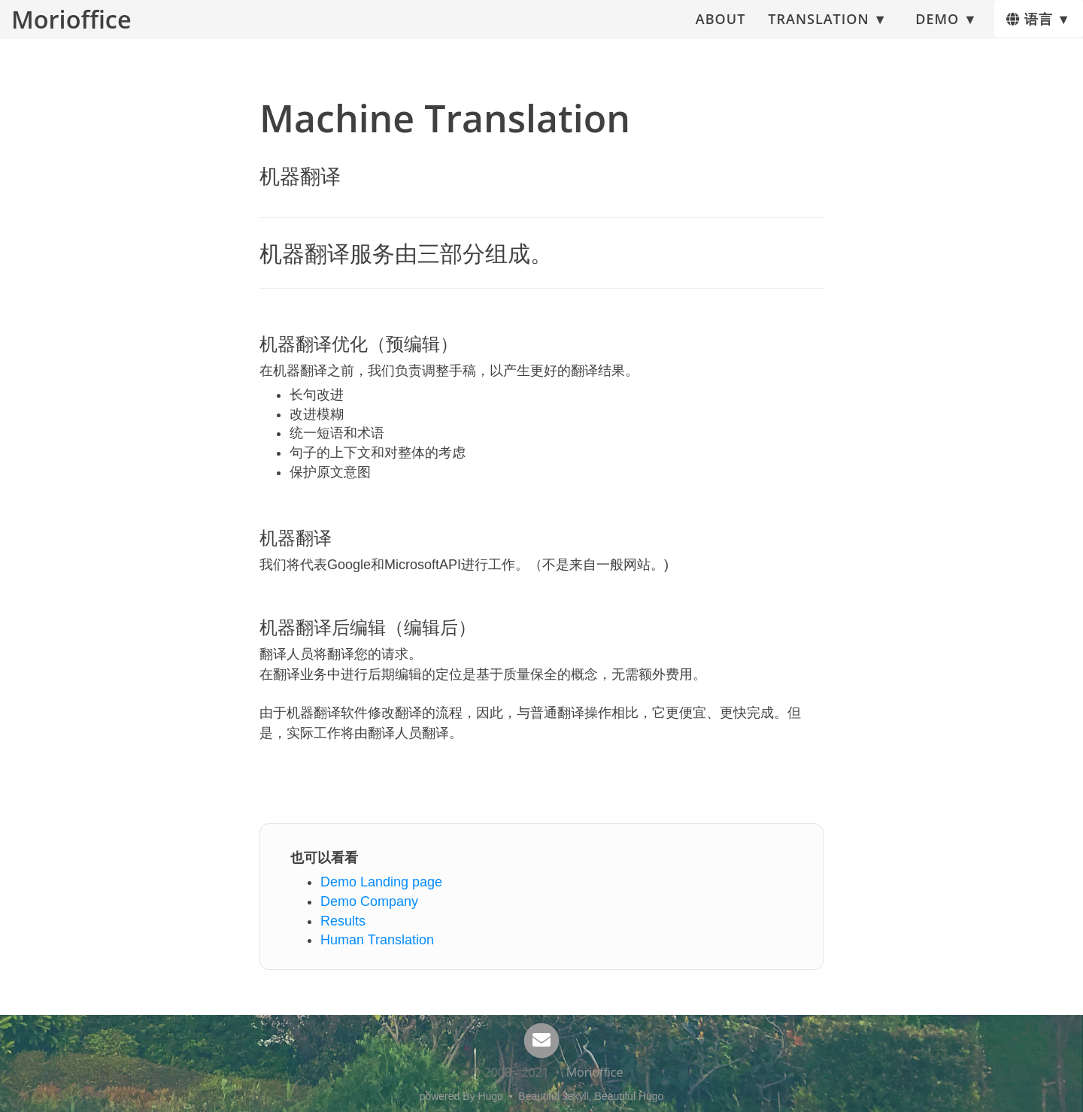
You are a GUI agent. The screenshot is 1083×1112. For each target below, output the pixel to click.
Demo (937, 26)
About (720, 26)
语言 (1029, 26)
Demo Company (369, 901)
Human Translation (377, 939)
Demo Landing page (381, 881)
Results (343, 921)
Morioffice (71, 26)
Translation (818, 26)
